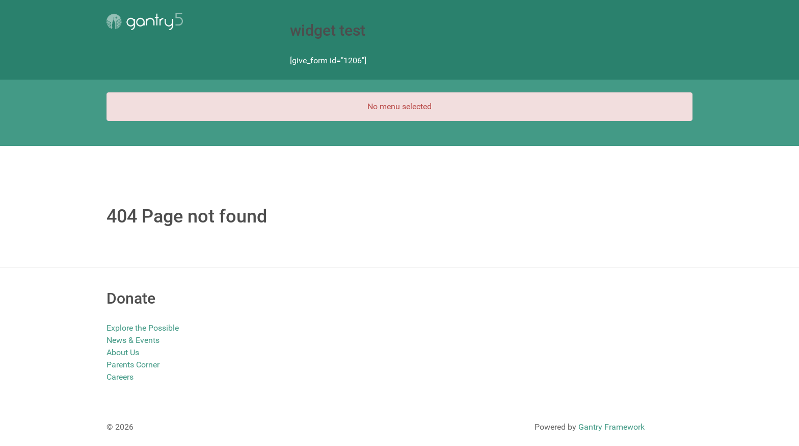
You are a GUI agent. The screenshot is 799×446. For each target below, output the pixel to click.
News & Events (132, 340)
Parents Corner (132, 364)
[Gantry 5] (144, 21)
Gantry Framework (611, 427)
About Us (122, 352)
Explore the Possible (142, 328)
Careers (120, 377)
